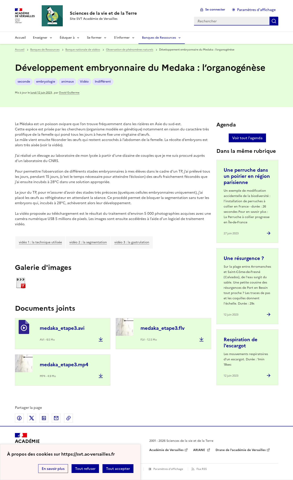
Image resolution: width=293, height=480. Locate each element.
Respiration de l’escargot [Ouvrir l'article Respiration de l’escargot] (240, 342)
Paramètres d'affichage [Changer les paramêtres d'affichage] (256, 9)
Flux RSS (201, 469)
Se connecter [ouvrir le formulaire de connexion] (215, 9)
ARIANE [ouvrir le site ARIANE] (199, 450)
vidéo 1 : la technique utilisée (40, 242)
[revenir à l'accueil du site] (103, 13)
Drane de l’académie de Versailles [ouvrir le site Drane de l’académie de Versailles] (241, 450)
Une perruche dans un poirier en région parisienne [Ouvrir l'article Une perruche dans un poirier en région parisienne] (247, 176)
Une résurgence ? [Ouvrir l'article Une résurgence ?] (244, 258)
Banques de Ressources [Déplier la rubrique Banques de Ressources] (159, 37)
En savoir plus (53, 468)
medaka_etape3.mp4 (64, 364)
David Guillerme (69, 93)
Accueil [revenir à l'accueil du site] (20, 37)
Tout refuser (85, 468)
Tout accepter (118, 468)
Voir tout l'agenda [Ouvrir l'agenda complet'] (247, 138)
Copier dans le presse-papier (68, 418)
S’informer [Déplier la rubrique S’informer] (122, 37)
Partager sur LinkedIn (44, 418)
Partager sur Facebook (19, 418)
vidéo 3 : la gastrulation (131, 242)
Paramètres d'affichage (168, 469)
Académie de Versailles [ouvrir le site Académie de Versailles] (166, 450)
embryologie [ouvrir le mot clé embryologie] (45, 81)
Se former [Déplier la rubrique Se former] (94, 37)
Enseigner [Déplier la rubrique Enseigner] (40, 37)
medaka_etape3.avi (62, 328)
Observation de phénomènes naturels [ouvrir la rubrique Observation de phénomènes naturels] (129, 50)
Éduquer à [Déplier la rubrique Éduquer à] (67, 37)
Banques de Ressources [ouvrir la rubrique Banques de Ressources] (44, 50)
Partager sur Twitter (31, 418)
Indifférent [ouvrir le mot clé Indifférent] (103, 81)
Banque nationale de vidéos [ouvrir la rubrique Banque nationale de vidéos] (82, 50)
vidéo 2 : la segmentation (88, 242)
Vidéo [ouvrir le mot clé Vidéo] (84, 81)
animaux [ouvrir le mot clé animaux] (67, 81)
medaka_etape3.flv (162, 328)
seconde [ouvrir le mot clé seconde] (24, 81)
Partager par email (56, 418)
